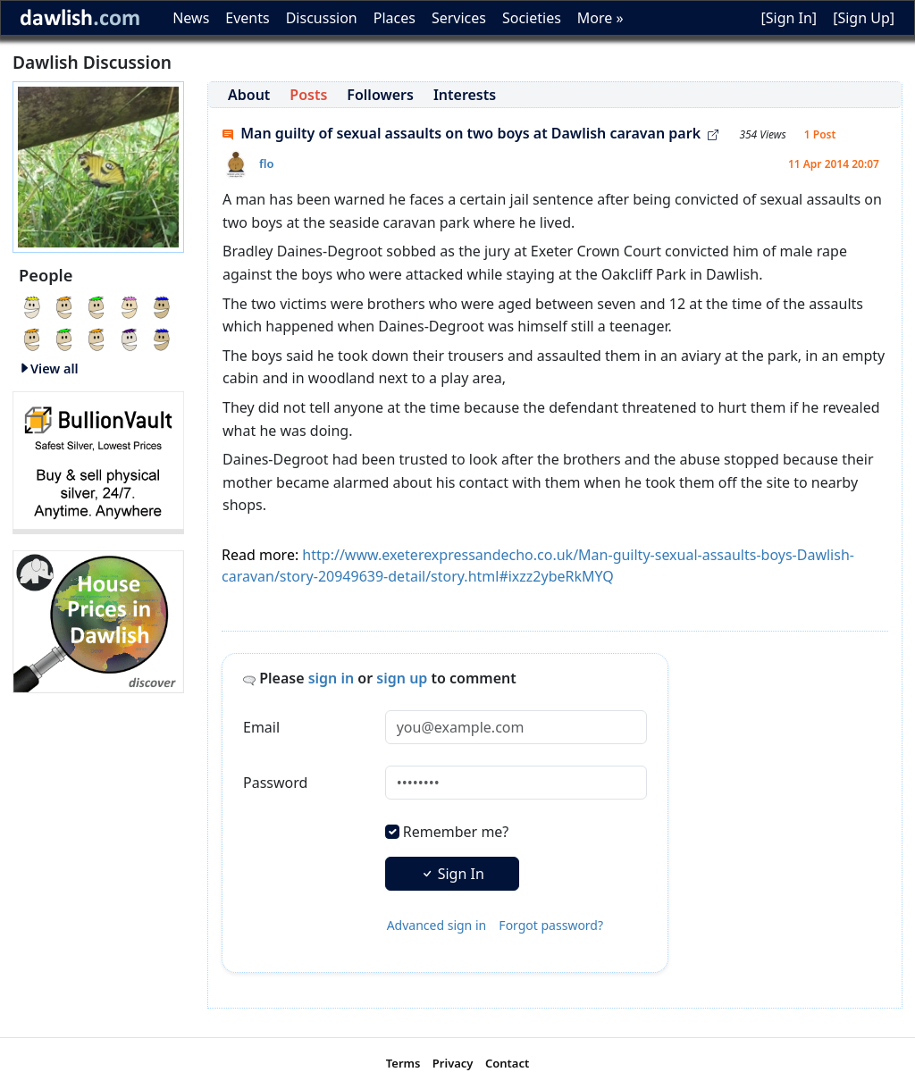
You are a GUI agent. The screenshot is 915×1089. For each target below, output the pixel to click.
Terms (403, 1063)
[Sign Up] (863, 18)
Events (247, 18)
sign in (331, 678)
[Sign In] (788, 18)
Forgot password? (551, 925)
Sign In (452, 874)
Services (459, 18)
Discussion (321, 18)
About (249, 95)
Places (395, 18)
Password (275, 782)
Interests (464, 95)
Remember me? (455, 832)
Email (261, 727)
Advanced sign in (437, 925)
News (190, 18)
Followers (380, 95)
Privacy (453, 1063)
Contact (507, 1063)
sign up (401, 678)
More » (600, 18)
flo (266, 163)
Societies (531, 18)
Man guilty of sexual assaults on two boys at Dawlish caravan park (470, 133)
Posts (308, 95)
